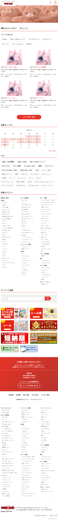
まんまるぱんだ (6, 412)
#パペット (12, 178)
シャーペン (4, 248)
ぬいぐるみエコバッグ (27, 216)
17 (37, 142)
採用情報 (11, 395)
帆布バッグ (43, 232)
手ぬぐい (43, 246)
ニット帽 (43, 437)
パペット (24, 202)
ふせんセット (25, 258)
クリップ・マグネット (46, 214)
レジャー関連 (43, 265)
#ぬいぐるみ (22, 162)
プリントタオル (44, 239)
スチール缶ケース (26, 468)
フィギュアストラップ (46, 204)
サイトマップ (53, 515)
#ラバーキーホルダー (8, 185)
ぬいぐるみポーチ (26, 214)
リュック (24, 227)
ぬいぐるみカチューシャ (27, 232)
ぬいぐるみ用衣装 (6, 218)
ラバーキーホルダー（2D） (47, 202)
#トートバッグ (22, 178)
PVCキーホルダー (6, 237)
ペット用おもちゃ (6, 428)
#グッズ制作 (17, 166)
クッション (23, 235)
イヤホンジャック (6, 209)
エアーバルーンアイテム (27, 496)
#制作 (40, 166)
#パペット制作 (46, 170)
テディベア (24, 223)
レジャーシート (44, 277)
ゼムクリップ (25, 451)
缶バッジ (4, 241)
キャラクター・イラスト (47, 491)
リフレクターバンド (46, 263)
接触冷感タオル (44, 426)
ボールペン (4, 251)
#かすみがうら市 (33, 185)
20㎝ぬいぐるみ (6, 211)
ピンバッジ (43, 223)
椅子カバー (24, 225)
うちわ (3, 253)
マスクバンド (44, 449)
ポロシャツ (4, 232)
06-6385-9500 (29, 376)
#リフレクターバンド (8, 181)
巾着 (42, 419)
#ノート (31, 178)
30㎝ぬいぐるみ (6, 214)
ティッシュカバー (6, 468)
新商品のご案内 (5, 198)
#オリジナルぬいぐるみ (9, 170)
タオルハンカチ (6, 258)
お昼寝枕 (4, 489)
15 (21, 142)
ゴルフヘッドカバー (46, 267)
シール (3, 246)
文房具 (22, 251)
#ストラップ (49, 166)
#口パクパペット (46, 174)
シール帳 (24, 442)
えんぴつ (24, 272)
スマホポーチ (25, 421)
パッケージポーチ (45, 468)
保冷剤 (42, 279)
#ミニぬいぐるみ (29, 166)
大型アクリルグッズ (26, 477)
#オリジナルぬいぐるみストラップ (44, 181)
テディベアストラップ (7, 451)
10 (37, 139)
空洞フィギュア (44, 207)
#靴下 (16, 174)
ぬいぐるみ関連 (24, 198)
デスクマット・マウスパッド (28, 493)
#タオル (38, 178)
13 (5, 142)
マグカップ (43, 272)
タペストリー (25, 489)
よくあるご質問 (45, 395)
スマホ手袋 (43, 440)
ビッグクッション (26, 241)
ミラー (42, 442)
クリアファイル (25, 260)
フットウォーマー (6, 486)
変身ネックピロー (6, 493)
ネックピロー (5, 491)
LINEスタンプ (44, 284)
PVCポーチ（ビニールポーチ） (48, 470)
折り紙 (3, 239)
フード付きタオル (45, 244)
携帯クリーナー (25, 249)
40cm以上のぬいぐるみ (7, 216)
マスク (3, 265)
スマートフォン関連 (25, 244)
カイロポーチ (25, 211)
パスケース (4, 221)
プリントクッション (26, 237)
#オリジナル (6, 166)
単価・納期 (26, 395)
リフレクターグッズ (46, 260)
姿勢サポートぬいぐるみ (8, 470)
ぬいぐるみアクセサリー (8, 465)
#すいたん (25, 174)
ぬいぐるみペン (25, 269)
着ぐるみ (24, 221)
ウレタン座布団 (6, 496)
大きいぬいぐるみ (26, 207)
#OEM (37, 170)
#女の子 (29, 44)
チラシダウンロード (36, 399)
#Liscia (4, 39)
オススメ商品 (5, 207)
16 (29, 142)
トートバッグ (44, 235)
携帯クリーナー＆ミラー (27, 417)
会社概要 (18, 395)
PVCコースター (44, 484)
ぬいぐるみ (24, 200)
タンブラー (4, 260)
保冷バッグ (43, 237)
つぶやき (4, 267)
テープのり (24, 263)
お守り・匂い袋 (44, 225)
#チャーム (24, 28)
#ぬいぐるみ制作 (8, 162)
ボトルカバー (5, 244)
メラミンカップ (44, 475)
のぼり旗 (4, 445)
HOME (2, 12)
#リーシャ (5, 44)
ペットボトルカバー (46, 274)
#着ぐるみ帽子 (21, 181)
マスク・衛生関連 (44, 253)
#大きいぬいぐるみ (26, 170)
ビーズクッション (6, 479)
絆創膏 (42, 255)
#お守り (30, 181)
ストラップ (4, 202)
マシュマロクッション (27, 239)
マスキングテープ (26, 265)
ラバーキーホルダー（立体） (48, 200)
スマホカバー (25, 419)
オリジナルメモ (25, 256)
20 (5, 145)
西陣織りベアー (6, 447)
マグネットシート (45, 211)
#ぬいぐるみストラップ (17, 39)
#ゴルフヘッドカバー (47, 185)
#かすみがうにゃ (21, 185)
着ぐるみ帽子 (25, 209)
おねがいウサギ (6, 410)
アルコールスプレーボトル (8, 262)
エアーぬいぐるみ (26, 230)
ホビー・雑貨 (43, 198)
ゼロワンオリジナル (6, 408)
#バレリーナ (47, 39)
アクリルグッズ (44, 216)
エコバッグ (43, 230)
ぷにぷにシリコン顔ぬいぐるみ (9, 472)
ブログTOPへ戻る (29, 117)
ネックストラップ (45, 221)
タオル (3, 255)
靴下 (42, 251)
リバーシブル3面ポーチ (7, 431)
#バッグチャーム (34, 39)
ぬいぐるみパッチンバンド (8, 458)
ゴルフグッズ (44, 270)
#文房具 (4, 178)
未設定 (2, 200)
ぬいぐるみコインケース (27, 218)
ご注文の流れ (35, 395)
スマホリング (25, 246)
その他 (3, 205)
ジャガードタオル (45, 241)
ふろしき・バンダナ (46, 248)
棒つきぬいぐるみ (6, 230)
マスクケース (44, 447)
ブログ (9, 12)
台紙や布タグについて (22, 399)
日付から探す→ (53, 151)
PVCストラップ (25, 412)
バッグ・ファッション (45, 228)
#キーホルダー (35, 174)
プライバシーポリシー (41, 515)
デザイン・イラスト (45, 282)
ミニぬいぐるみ (6, 225)
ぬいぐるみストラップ (27, 204)
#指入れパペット (7, 174)
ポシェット (4, 223)
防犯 (41, 258)
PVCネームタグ (44, 218)
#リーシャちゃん (17, 44)
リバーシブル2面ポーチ (7, 228)
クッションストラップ (46, 209)
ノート (23, 253)
